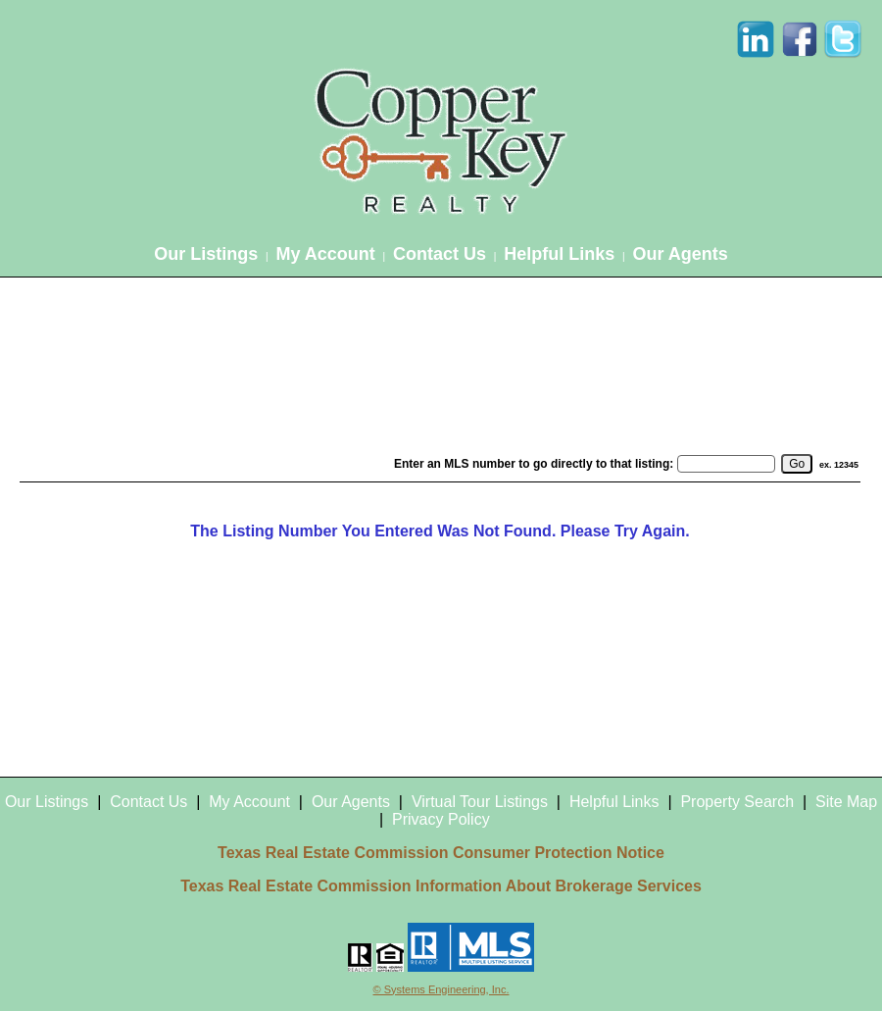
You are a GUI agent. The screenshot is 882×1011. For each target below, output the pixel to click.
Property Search (737, 801)
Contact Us (439, 254)
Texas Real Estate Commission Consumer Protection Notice (441, 852)
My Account (324, 254)
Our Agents (679, 254)
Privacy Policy (441, 819)
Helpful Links (559, 254)
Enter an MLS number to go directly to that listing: (533, 464)
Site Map (846, 801)
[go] (796, 464)
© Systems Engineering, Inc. (441, 989)
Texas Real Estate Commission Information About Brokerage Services (441, 886)
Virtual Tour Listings (480, 801)
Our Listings (206, 254)
